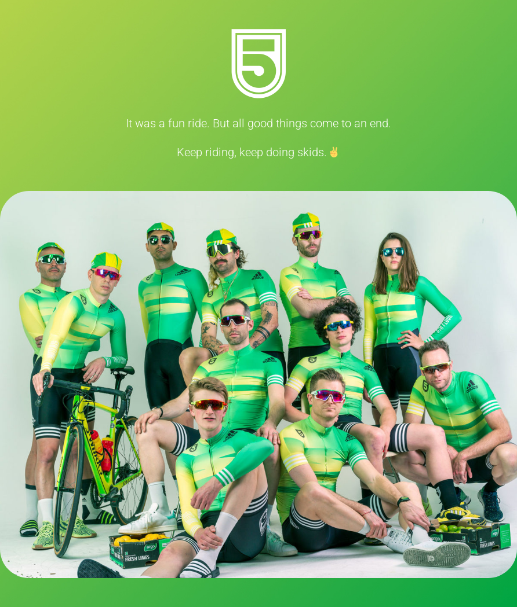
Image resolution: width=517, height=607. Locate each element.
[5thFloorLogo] (258, 35)
